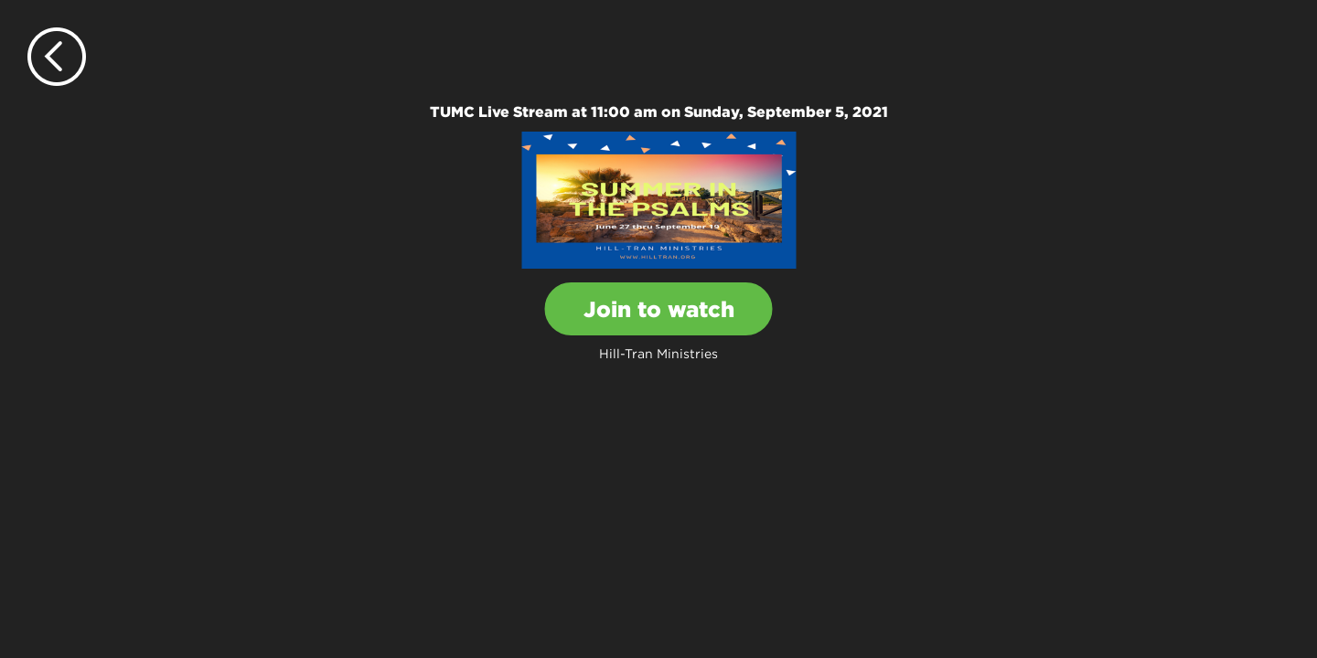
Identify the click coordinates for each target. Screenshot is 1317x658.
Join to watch (659, 309)
